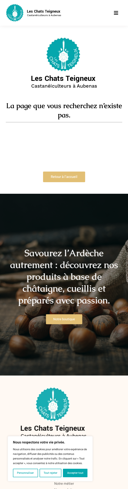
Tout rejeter (50, 473)
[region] (50, 458)
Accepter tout (75, 473)
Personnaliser (25, 473)
